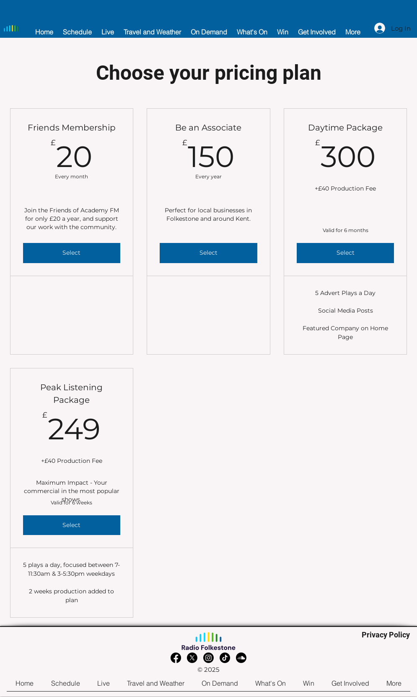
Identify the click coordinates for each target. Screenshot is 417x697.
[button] (108, 28)
